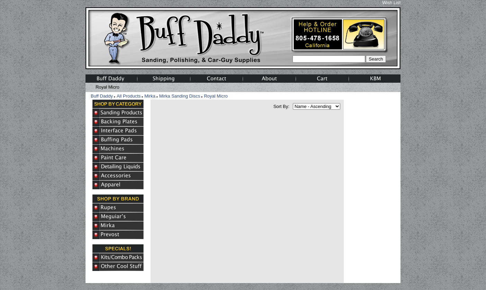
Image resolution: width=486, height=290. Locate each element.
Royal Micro (216, 96)
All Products (129, 96)
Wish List (391, 2)
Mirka (149, 96)
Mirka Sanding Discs (179, 96)
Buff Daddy (102, 96)
